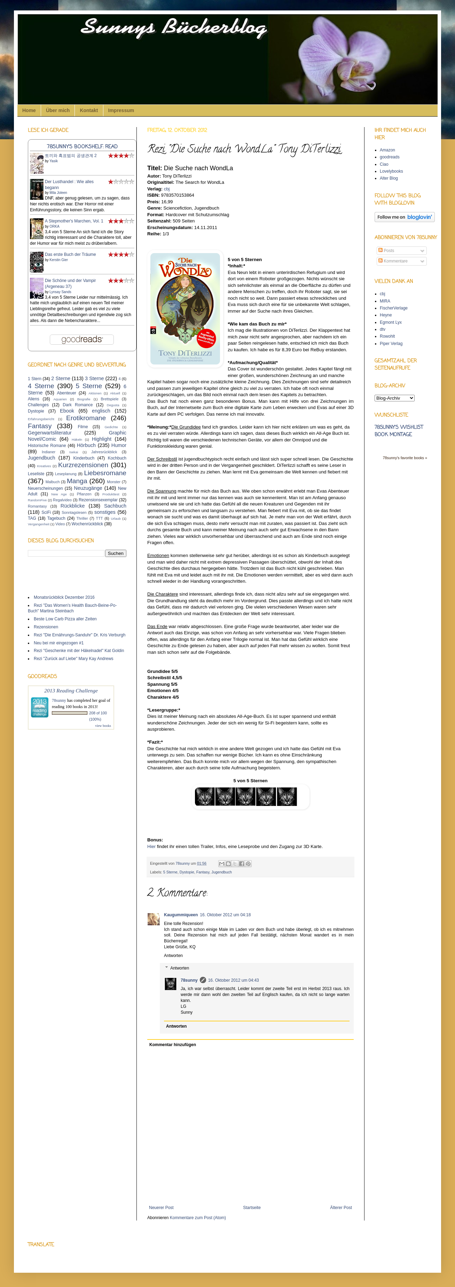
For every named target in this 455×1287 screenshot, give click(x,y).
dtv (382, 329)
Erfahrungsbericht (41, 419)
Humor (118, 445)
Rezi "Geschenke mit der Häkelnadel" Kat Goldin (79, 650)
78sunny (183, 863)
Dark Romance (78, 404)
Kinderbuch (83, 458)
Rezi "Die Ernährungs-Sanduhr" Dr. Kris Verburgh (79, 635)
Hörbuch (86, 445)
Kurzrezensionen (83, 465)
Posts (386, 250)
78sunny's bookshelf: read (82, 147)
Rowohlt (387, 336)
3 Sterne (94, 378)
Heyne (386, 315)
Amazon (387, 150)
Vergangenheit (38, 524)
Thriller (82, 518)
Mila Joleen (58, 193)
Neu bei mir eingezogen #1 (59, 643)
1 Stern (34, 378)
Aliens (33, 399)
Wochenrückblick (87, 523)
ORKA (54, 226)
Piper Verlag (391, 343)
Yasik (53, 161)
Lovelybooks (391, 171)
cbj (382, 293)
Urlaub (115, 518)
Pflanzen (84, 494)
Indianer (48, 452)
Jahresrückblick (104, 452)
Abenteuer (66, 393)
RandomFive (37, 500)
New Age (58, 494)
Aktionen (94, 393)
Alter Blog (389, 178)
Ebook (67, 411)
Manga (77, 481)
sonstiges (105, 512)
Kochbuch (117, 458)
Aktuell (115, 393)
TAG (32, 518)
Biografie (84, 399)
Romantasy (37, 506)
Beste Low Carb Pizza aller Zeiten (65, 619)
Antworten (173, 955)
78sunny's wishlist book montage (399, 431)
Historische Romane (47, 445)
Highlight (101, 439)
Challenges (38, 404)
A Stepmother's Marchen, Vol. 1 (74, 221)
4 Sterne (41, 386)
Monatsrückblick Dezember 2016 (64, 597)
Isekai (73, 452)
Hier (151, 846)
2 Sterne (60, 378)
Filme (83, 426)
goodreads (390, 157)
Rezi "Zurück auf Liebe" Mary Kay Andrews (73, 658)
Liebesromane (105, 473)
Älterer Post (341, 1207)
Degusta (113, 405)
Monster (113, 482)
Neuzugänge (88, 488)
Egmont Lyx (391, 322)
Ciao (384, 164)
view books (103, 726)
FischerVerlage (394, 308)
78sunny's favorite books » (405, 458)
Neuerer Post (161, 1207)
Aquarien (59, 399)
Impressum (121, 110)
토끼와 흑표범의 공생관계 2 (71, 155)
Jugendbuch (221, 872)
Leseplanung (66, 474)
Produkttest (110, 494)
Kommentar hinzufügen (172, 1044)
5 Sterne (170, 872)
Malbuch (53, 482)
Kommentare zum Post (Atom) (198, 1217)
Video (60, 524)
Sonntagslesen (74, 512)
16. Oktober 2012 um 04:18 (225, 914)
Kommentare (393, 261)
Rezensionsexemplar (98, 499)
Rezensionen (46, 627)
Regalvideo (62, 500)
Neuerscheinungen (45, 488)
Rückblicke (73, 506)
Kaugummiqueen (181, 914)
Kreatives (44, 466)
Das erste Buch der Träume (70, 254)
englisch (101, 411)
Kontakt (89, 110)
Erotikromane (86, 418)
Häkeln (77, 439)
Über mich (58, 110)
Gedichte (111, 427)
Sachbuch (115, 506)
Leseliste (36, 473)
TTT (99, 518)
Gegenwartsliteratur (50, 432)
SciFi (46, 512)
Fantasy (203, 872)
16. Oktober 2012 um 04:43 (233, 980)
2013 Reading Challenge (71, 690)
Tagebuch (56, 518)
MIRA (385, 301)
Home (29, 110)
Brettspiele (109, 399)
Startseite (252, 1207)
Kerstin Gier (58, 260)
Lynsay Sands (60, 292)
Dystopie (187, 872)
